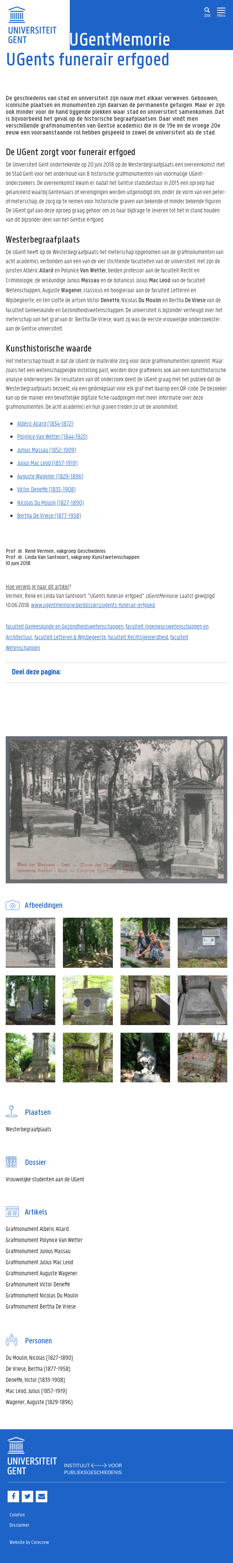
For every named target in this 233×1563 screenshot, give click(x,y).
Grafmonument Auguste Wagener (41, 1273)
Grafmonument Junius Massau (38, 1251)
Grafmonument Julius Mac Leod (39, 1262)
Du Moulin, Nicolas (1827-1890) (39, 1357)
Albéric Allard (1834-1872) (45, 423)
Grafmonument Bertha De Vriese (41, 1306)
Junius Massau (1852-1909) (46, 449)
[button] (221, 10)
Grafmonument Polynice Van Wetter (44, 1240)
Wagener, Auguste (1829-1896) (39, 1402)
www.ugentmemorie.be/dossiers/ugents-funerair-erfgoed (93, 605)
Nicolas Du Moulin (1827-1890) (50, 502)
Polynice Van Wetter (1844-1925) (52, 436)
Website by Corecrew (29, 1542)
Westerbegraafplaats (28, 1129)
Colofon (17, 1515)
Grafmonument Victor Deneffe (38, 1284)
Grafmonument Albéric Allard (37, 1228)
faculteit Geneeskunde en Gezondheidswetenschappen (65, 626)
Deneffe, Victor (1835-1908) (35, 1379)
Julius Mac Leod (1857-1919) (47, 462)
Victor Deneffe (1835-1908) (46, 489)
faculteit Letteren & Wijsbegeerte (70, 637)
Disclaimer (19, 1525)
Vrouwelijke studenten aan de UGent (45, 1179)
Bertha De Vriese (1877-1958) (49, 515)
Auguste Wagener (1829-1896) (50, 476)
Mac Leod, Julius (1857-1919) (36, 1390)
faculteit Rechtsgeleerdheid (138, 637)
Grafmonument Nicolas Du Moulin (42, 1295)
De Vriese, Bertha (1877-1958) (38, 1368)
